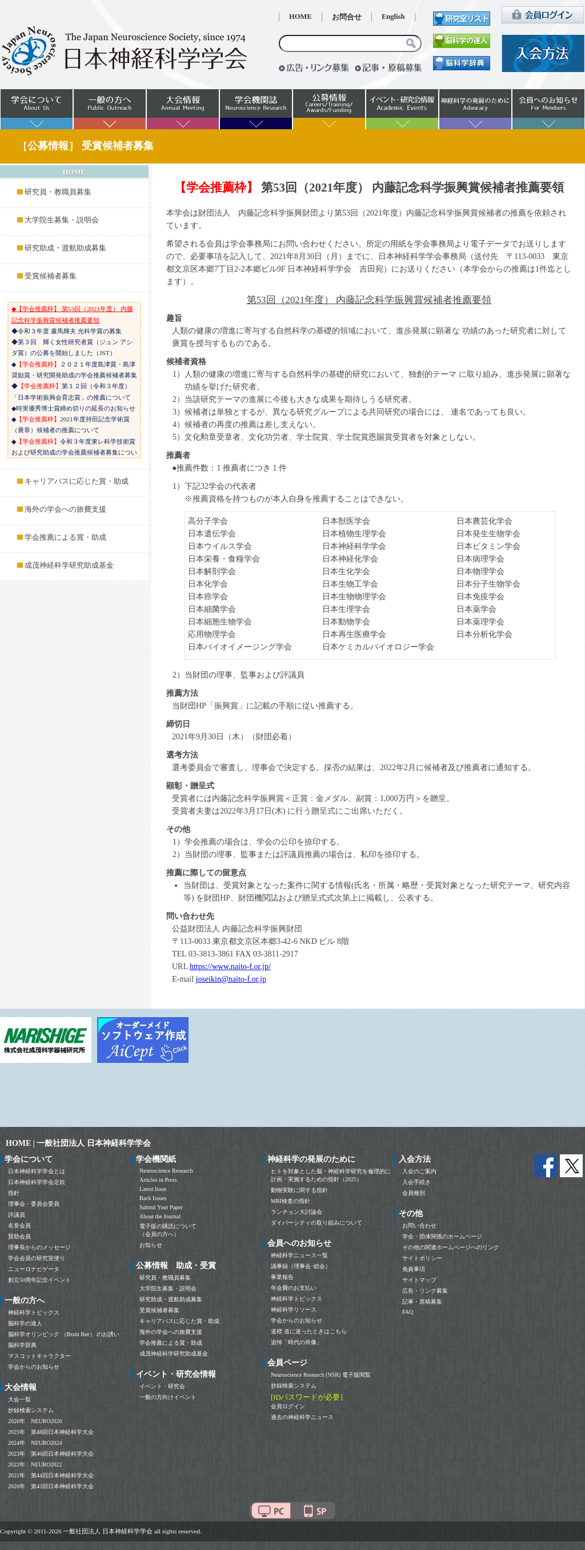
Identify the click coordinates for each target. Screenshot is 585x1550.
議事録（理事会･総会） (301, 1266)
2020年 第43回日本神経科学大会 (51, 1486)
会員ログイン (288, 1406)
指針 (13, 1193)
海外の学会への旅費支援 (65, 509)
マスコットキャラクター (39, 1356)
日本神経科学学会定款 (36, 1182)
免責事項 (413, 1269)
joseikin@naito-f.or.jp (231, 979)
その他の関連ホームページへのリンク (450, 1247)
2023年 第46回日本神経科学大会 (51, 1454)
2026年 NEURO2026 (35, 1421)
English (393, 17)
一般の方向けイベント (168, 1397)
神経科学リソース (293, 1309)
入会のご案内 (419, 1171)
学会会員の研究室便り (36, 1258)
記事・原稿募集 (422, 1301)
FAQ (407, 1312)
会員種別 (413, 1193)
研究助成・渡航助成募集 (65, 248)
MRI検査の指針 (290, 1201)
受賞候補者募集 (51, 276)
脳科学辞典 (22, 1345)
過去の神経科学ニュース (302, 1417)
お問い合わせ (419, 1225)
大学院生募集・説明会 (62, 220)
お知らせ (150, 1245)
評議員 (16, 1215)
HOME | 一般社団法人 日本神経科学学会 (78, 1143)
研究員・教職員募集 (58, 192)
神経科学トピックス (33, 1312)
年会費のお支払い (293, 1288)
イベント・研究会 (162, 1386)
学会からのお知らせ (33, 1367)
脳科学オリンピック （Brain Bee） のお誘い (63, 1334)
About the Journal (160, 1216)
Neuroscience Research (166, 1171)
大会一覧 (19, 1399)
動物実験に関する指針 (299, 1190)
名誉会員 (19, 1225)
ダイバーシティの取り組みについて (316, 1223)
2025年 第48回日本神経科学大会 (51, 1432)
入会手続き (416, 1182)
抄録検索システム (31, 1410)
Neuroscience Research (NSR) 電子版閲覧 (321, 1375)
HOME (300, 17)
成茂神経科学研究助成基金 (69, 565)
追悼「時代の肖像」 (296, 1342)
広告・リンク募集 (425, 1291)
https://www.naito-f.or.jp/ (230, 966)
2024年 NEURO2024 (35, 1443)
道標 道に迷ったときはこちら (309, 1331)
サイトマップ (419, 1280)
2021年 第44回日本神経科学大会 (51, 1475)
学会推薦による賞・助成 (65, 537)
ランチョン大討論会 (296, 1212)
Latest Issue (153, 1189)
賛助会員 (19, 1236)
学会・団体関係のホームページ (442, 1236)
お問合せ (347, 17)
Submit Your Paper (161, 1207)
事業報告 (282, 1277)
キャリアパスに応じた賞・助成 (77, 481)
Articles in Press (158, 1180)
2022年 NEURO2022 (35, 1464)
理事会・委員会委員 (33, 1204)
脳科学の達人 (25, 1323)
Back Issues (153, 1198)
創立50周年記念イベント (39, 1280)
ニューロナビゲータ (33, 1269)
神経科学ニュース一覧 (299, 1255)
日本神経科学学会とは (36, 1171)
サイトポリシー (422, 1258)
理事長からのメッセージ (39, 1247)
